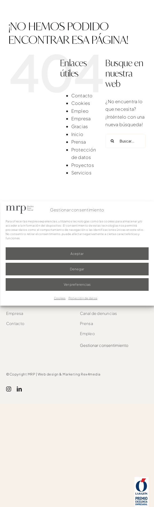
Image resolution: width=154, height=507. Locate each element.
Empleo (80, 111)
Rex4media (91, 374)
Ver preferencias (77, 284)
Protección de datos (83, 298)
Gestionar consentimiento (104, 345)
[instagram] (8, 388)
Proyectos (82, 165)
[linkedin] (19, 388)
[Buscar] (112, 141)
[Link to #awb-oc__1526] (147, 11)
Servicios (81, 173)
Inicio (77, 134)
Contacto (82, 95)
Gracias (79, 126)
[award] (141, 479)
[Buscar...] (125, 141)
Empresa (81, 118)
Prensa (78, 142)
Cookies (60, 298)
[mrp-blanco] (29, 9)
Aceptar (77, 254)
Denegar (77, 269)
